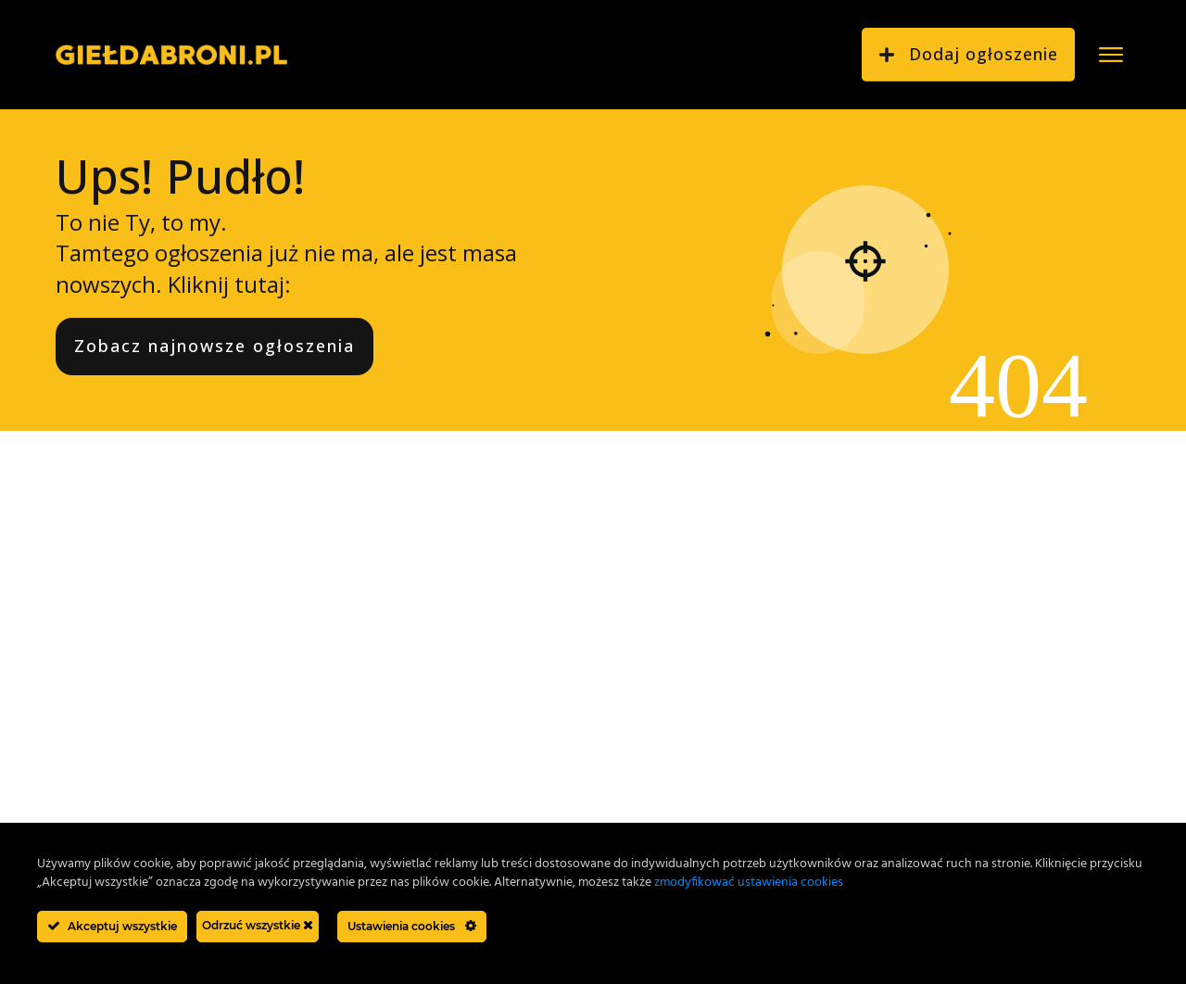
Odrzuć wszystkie (257, 925)
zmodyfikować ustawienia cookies (748, 882)
